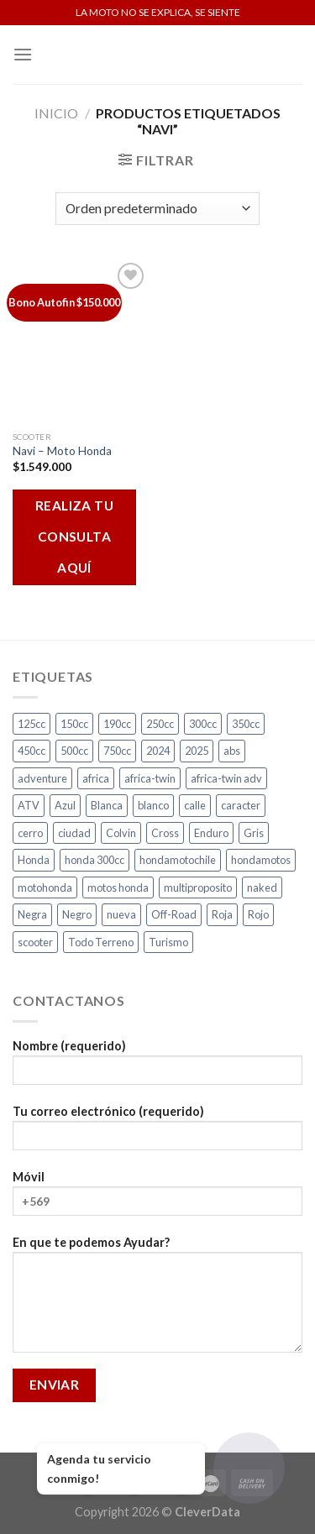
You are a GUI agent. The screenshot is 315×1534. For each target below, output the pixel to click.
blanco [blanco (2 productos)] (153, 805)
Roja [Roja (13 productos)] (222, 914)
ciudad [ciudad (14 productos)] (74, 833)
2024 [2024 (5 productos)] (158, 750)
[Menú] (23, 54)
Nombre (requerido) (157, 1068)
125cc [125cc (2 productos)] (31, 723)
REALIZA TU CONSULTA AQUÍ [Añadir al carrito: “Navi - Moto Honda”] (74, 536)
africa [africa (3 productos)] (95, 778)
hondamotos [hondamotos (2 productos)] (261, 859)
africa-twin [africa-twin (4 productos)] (150, 778)
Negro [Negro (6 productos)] (77, 914)
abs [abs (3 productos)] (231, 750)
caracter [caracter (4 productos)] (240, 805)
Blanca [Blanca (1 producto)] (107, 805)
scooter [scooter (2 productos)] (35, 942)
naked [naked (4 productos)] (262, 887)
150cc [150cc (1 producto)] (74, 723)
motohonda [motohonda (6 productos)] (45, 887)
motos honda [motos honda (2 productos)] (118, 887)
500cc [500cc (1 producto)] (74, 750)
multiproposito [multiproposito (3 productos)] (198, 887)
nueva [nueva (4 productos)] (121, 914)
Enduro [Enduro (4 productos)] (211, 833)
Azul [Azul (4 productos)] (65, 805)
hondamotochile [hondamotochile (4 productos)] (177, 859)
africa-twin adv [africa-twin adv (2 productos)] (226, 778)
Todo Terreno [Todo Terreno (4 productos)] (101, 942)
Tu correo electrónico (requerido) (157, 1133)
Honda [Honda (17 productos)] (34, 859)
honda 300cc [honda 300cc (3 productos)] (94, 859)
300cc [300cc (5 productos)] (203, 723)
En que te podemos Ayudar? (157, 1299)
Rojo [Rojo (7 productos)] (258, 914)
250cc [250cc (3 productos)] (160, 723)
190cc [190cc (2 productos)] (117, 723)
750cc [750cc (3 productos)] (117, 750)
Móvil (157, 1199)
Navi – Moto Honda (62, 451)
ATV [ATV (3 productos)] (28, 805)
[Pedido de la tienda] (157, 208)
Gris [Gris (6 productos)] (254, 833)
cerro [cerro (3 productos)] (30, 833)
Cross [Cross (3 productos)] (165, 833)
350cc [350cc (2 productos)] (246, 723)
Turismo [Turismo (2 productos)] (168, 942)
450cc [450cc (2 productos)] (31, 750)
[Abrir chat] (249, 1468)
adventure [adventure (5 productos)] (42, 778)
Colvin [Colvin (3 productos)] (121, 833)
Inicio (56, 113)
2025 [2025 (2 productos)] (196, 750)
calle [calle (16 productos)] (195, 805)
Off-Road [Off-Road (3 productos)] (174, 914)
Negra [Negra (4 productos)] (32, 914)
